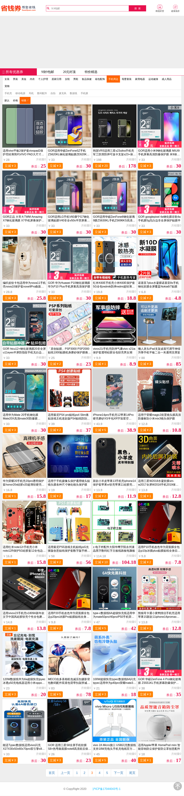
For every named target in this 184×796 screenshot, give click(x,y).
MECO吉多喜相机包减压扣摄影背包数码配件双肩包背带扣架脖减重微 (69, 681)
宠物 (7, 86)
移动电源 (20, 93)
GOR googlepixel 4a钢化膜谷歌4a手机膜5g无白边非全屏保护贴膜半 (159, 218)
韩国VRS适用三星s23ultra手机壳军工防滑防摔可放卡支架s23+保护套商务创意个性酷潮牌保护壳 (114, 152)
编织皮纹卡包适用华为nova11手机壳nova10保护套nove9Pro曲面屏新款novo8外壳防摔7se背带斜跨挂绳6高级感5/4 (24, 284)
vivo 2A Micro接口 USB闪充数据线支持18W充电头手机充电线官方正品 (114, 747)
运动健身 (153, 79)
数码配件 (42, 93)
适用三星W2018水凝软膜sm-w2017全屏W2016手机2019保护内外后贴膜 (158, 482)
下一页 (118, 773)
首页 (52, 773)
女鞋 (67, 79)
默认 (7, 100)
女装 (7, 79)
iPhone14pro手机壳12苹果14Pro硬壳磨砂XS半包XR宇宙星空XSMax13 (113, 416)
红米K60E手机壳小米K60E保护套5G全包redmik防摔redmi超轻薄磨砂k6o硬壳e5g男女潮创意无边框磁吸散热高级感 (114, 284)
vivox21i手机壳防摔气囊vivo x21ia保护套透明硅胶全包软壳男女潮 (114, 350)
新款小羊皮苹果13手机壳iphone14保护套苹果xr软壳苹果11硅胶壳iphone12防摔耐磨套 (114, 482)
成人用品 (167, 79)
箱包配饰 (100, 79)
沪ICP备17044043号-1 (106, 788)
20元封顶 (69, 72)
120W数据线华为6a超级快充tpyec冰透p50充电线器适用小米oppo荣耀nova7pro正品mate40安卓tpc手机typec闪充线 (24, 681)
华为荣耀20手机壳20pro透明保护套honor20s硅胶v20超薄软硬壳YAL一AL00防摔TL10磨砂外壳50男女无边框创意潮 (23, 482)
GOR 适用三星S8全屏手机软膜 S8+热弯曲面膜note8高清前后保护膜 (69, 747)
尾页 (132, 773)
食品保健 (87, 79)
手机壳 (8, 93)
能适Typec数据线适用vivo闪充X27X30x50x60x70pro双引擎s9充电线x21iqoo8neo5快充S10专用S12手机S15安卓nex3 (24, 747)
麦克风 (62, 93)
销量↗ (25, 100)
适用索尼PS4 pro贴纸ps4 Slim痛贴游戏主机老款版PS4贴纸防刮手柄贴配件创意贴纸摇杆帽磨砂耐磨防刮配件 (69, 416)
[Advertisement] (92, 42)
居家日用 (56, 79)
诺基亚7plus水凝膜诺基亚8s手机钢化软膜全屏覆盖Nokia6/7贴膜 (158, 284)
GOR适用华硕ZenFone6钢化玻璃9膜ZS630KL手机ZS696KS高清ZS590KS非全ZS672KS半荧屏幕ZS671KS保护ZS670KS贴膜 (114, 218)
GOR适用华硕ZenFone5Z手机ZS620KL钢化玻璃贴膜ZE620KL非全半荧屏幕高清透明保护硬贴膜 (69, 152)
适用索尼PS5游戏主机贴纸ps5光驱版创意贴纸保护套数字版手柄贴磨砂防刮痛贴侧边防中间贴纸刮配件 (69, 549)
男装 (15, 79)
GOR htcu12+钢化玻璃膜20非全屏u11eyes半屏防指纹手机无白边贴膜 (24, 350)
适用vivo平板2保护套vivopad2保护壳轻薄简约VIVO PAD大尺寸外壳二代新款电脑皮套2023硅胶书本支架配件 (24, 152)
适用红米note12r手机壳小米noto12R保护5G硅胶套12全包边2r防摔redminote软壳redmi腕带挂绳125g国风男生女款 (24, 549)
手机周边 (113, 79)
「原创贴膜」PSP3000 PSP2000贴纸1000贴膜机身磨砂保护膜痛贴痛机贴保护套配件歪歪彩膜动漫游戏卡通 (69, 350)
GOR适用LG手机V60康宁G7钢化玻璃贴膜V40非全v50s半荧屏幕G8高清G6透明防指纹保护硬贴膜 (69, 218)
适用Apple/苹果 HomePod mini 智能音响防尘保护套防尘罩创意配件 (159, 747)
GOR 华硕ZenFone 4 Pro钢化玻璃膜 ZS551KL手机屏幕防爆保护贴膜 (159, 681)
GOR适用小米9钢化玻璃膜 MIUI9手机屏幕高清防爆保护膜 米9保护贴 (159, 152)
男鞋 (75, 79)
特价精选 (91, 72)
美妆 (23, 79)
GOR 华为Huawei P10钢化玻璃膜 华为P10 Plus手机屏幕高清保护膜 (69, 284)
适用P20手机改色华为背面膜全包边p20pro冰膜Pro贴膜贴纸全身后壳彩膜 (68, 615)
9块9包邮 (47, 72)
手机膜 (84, 93)
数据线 (73, 93)
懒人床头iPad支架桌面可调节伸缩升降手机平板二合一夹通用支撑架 (159, 350)
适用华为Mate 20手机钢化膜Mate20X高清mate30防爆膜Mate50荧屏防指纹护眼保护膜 (21, 416)
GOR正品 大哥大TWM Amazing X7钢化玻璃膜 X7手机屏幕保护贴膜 (23, 218)
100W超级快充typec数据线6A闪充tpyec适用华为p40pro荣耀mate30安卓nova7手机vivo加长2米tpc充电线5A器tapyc (114, 681)
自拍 (53, 93)
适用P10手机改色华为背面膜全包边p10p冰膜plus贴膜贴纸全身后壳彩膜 (159, 549)
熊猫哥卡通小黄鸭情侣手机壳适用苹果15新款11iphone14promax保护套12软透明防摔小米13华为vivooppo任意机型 (159, 615)
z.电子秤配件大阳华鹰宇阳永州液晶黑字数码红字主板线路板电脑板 (114, 549)
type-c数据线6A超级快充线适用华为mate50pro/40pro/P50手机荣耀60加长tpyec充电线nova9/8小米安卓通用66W (114, 615)
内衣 (32, 79)
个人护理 (43, 79)
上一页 (65, 773)
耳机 (31, 93)
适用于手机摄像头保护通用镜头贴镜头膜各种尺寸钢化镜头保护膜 (69, 482)
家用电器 (140, 79)
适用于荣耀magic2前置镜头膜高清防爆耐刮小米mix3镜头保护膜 (159, 416)
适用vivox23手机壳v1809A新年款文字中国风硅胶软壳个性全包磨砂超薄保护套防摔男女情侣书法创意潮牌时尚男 (24, 615)
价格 (15, 100)
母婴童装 (127, 79)
